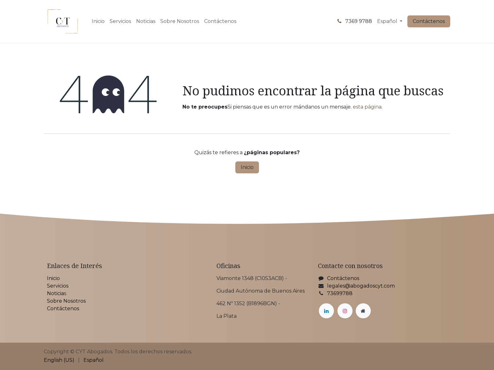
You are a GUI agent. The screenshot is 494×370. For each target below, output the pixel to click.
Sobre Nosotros (66, 301)
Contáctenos (429, 21)
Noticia (55, 293)
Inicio (247, 167)
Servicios (57, 286)
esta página (367, 107)
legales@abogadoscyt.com (361, 286)
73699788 (340, 293)
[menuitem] (98, 21)
